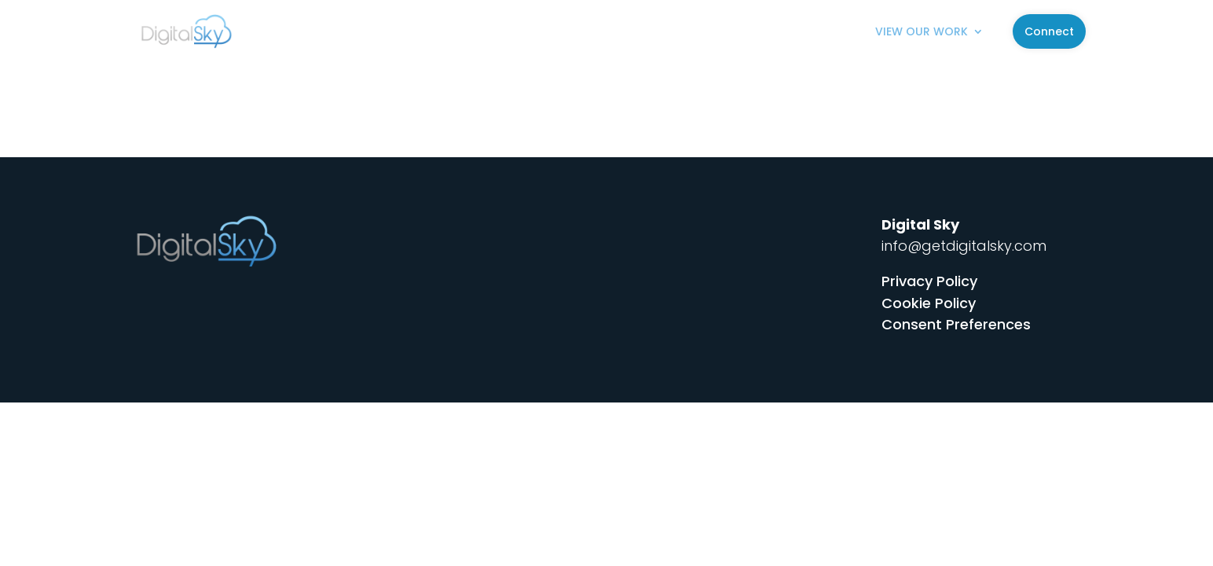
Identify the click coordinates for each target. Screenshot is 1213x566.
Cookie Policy (928, 303)
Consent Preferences (956, 324)
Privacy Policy (929, 281)
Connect (1049, 31)
